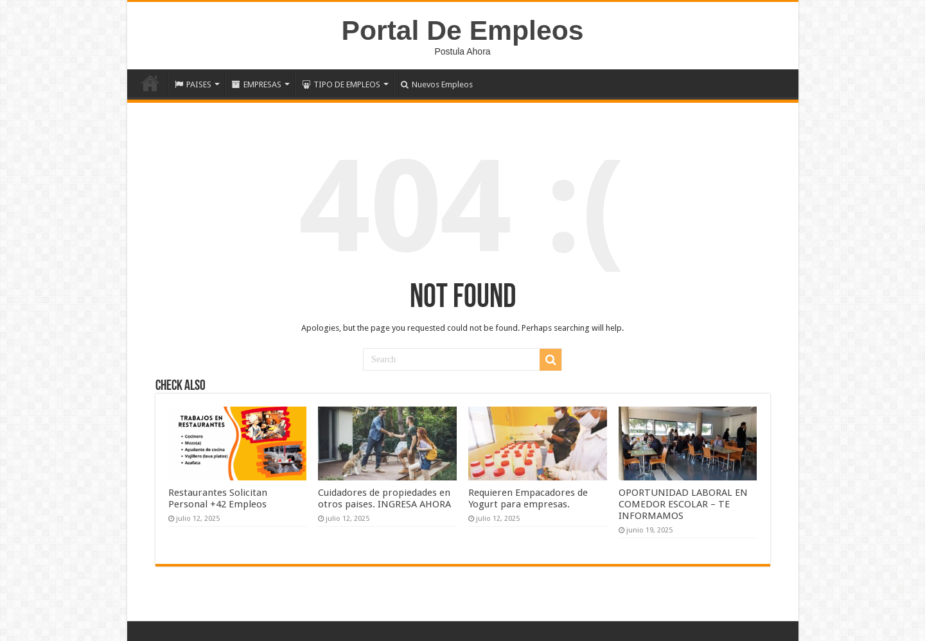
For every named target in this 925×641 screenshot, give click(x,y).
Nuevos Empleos (437, 84)
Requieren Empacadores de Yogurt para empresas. (528, 498)
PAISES (193, 84)
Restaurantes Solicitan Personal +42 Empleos (217, 498)
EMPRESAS (256, 84)
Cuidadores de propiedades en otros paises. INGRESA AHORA (384, 498)
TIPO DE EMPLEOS (341, 84)
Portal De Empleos (463, 30)
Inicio (150, 82)
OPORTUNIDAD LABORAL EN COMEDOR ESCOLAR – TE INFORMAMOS (683, 504)
